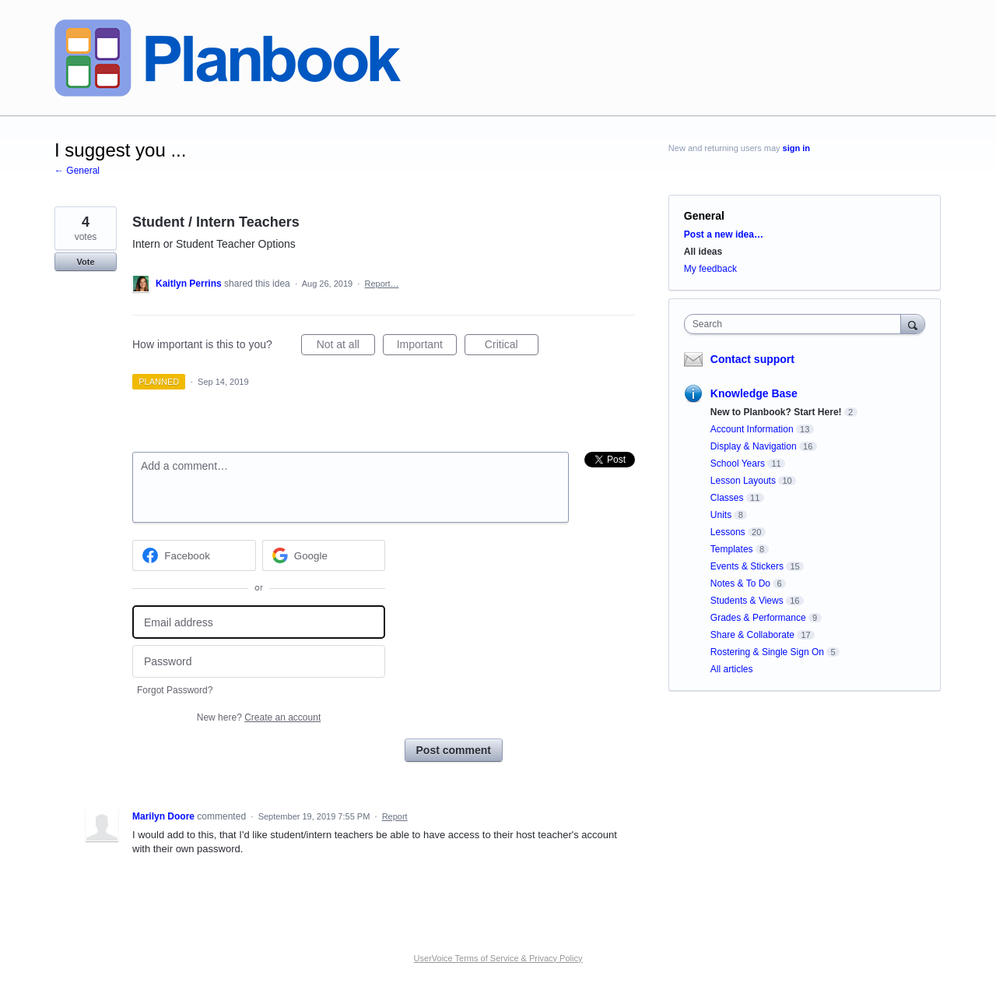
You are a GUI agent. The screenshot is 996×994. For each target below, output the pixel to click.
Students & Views (747, 600)
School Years (737, 463)
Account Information (752, 429)
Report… (381, 283)
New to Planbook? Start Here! (776, 412)
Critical (511, 346)
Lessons (727, 532)
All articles (731, 669)
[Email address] (258, 622)
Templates (731, 549)
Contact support (752, 359)
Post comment (453, 750)
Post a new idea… (723, 234)
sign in (796, 148)
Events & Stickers (747, 566)
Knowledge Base (754, 393)
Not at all (346, 346)
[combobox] (796, 324)
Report (395, 816)
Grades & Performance (758, 617)
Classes (727, 497)
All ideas (703, 251)
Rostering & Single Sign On (767, 652)
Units (720, 514)
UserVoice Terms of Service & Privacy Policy (498, 958)
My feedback (710, 268)
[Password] (258, 662)
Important (427, 346)
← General (77, 170)
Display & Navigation (753, 446)
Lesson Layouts (743, 480)
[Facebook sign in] (194, 555)
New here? (259, 717)
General (704, 216)
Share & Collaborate (752, 634)
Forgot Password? (174, 690)
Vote (85, 261)
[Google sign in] (324, 555)
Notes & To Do (740, 583)
